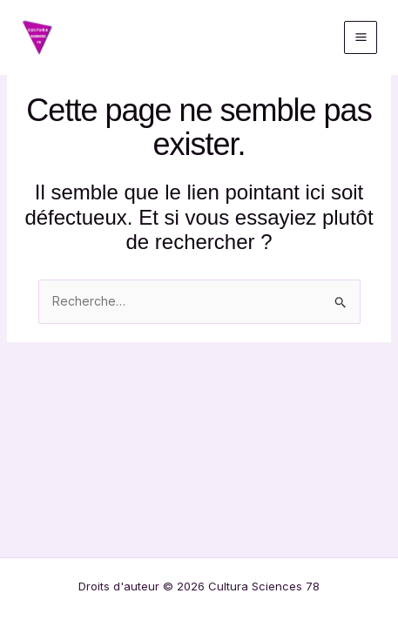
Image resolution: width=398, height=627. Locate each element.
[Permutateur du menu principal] (360, 37)
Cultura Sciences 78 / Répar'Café (171, 36)
